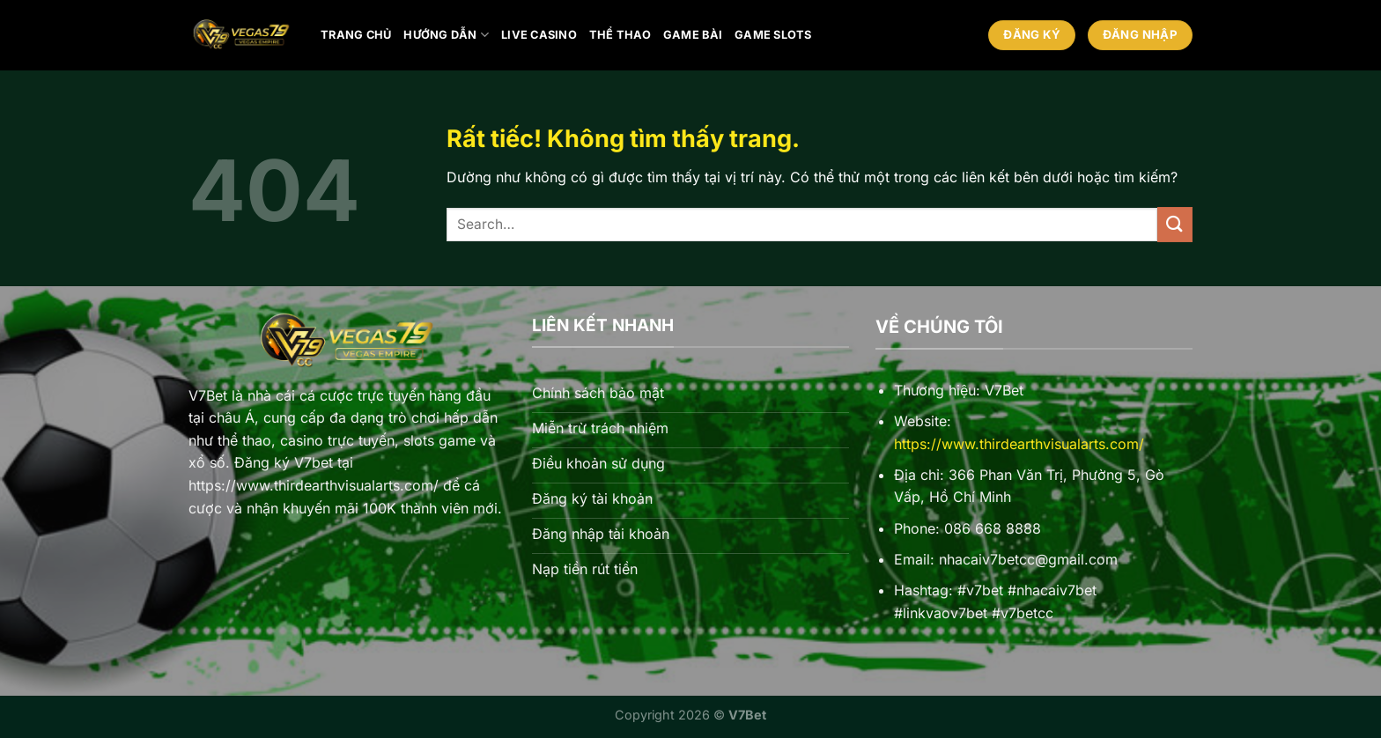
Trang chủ (356, 34)
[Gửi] (1175, 224)
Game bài (692, 34)
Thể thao (620, 34)
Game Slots (773, 34)
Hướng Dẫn (446, 34)
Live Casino (539, 34)
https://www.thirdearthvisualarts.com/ (1019, 444)
